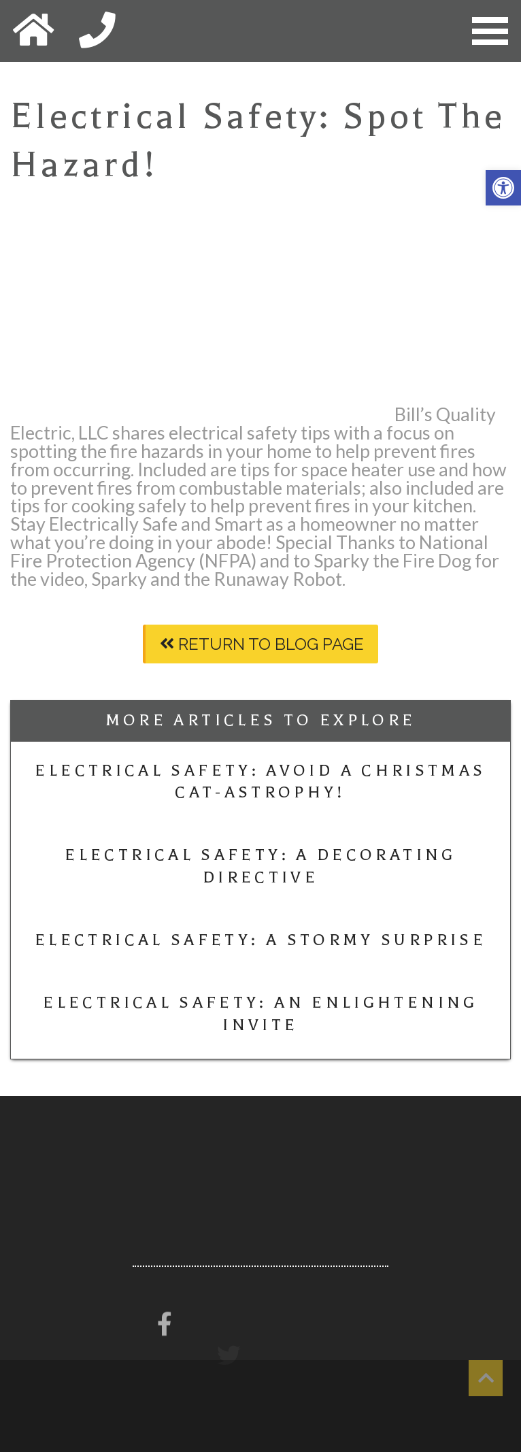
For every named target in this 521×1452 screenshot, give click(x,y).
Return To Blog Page (262, 644)
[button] (503, 187)
